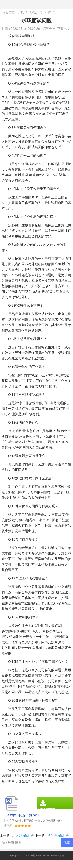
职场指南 (36, 12)
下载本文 (63, 28)
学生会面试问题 (58, 835)
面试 (51, 12)
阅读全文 (49, 28)
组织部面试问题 (23, 835)
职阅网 (31, 855)
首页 (21, 12)
